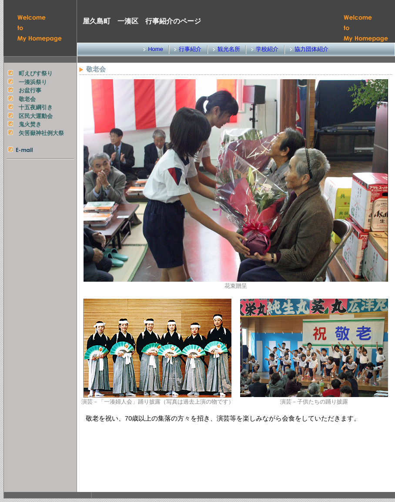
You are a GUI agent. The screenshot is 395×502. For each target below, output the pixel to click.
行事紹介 (190, 49)
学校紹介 (267, 49)
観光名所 (229, 49)
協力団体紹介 (311, 49)
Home (155, 49)
